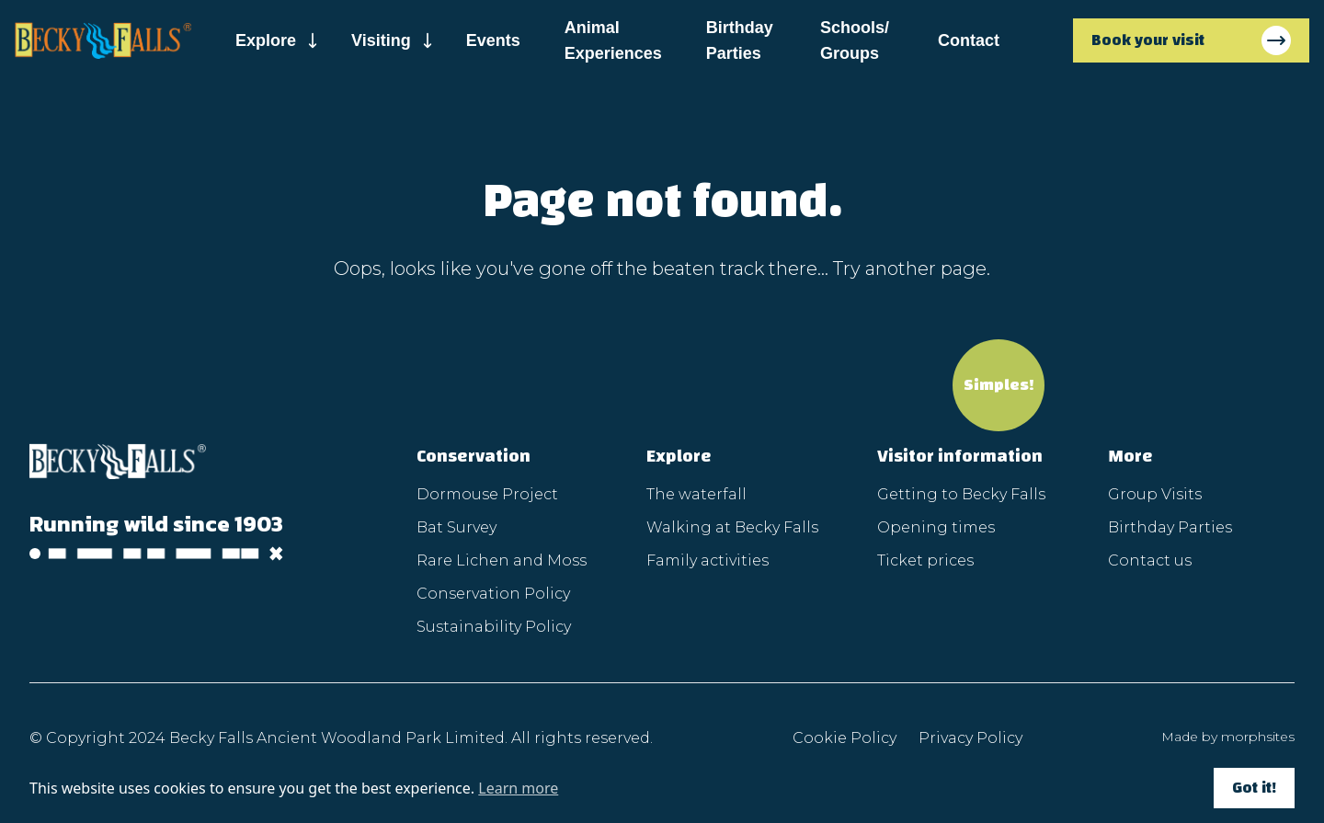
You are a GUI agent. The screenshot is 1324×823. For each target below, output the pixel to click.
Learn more (518, 788)
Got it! (1254, 787)
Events (493, 40)
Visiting (381, 40)
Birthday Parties (739, 40)
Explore (265, 40)
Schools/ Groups (854, 40)
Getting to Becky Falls (961, 494)
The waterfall (696, 494)
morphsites (1258, 736)
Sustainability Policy (494, 626)
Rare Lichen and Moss (502, 560)
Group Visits (1155, 494)
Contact (968, 40)
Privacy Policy (970, 738)
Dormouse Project (487, 494)
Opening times (936, 527)
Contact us (1150, 560)
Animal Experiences (613, 40)
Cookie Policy (844, 738)
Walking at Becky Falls (732, 527)
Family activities (707, 560)
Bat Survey (456, 527)
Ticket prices (925, 560)
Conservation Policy (493, 593)
